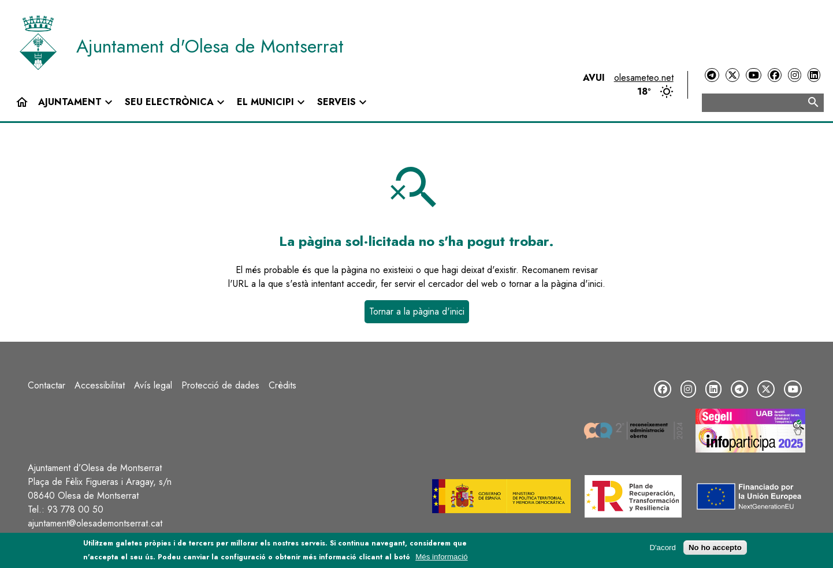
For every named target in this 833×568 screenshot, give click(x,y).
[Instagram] (794, 75)
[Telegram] (712, 75)
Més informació (441, 556)
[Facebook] (775, 75)
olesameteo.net (644, 77)
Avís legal (153, 385)
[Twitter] (732, 75)
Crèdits (282, 385)
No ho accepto (715, 548)
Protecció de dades (220, 385)
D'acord (662, 548)
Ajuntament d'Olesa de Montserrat (210, 46)
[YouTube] (753, 75)
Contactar (46, 385)
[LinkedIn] (814, 75)
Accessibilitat (100, 385)
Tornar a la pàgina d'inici (416, 311)
